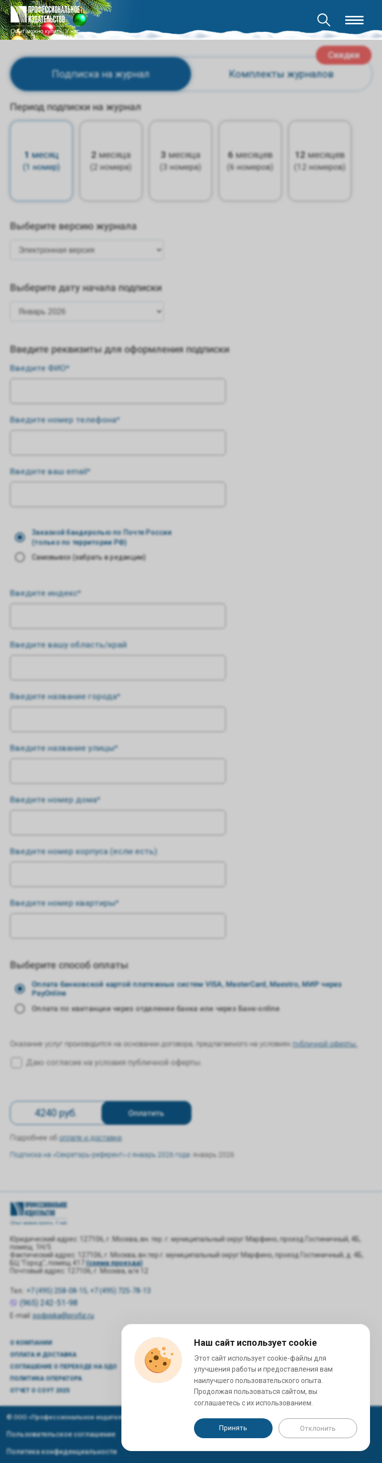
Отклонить (318, 1428)
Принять (233, 1428)
